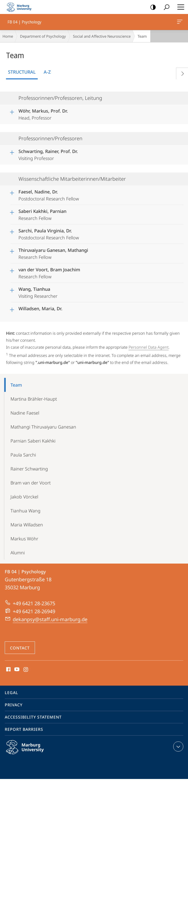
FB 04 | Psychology (179, 22)
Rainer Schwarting (29, 469)
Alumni (17, 553)
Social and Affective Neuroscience (102, 36)
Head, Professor (43, 114)
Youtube (16, 669)
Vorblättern (180, 72)
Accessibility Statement (33, 717)
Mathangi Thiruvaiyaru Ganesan (43, 427)
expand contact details (177, 746)
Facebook (8, 669)
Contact (20, 648)
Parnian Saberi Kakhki (32, 441)
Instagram (26, 669)
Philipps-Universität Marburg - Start (21, 7)
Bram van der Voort (30, 483)
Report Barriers (24, 729)
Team (16, 385)
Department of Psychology (43, 36)
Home (7, 36)
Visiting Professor (48, 154)
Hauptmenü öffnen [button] (179, 6)
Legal (11, 692)
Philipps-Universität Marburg (30, 751)
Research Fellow (42, 214)
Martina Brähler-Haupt (33, 399)
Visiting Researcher (37, 292)
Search (165, 7)
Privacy (13, 705)
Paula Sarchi (23, 455)
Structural (22, 72)
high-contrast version (151, 7)
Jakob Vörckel (24, 497)
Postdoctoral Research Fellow (48, 194)
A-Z (47, 72)
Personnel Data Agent (149, 347)
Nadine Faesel (24, 413)
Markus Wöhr (24, 539)
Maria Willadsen (26, 525)
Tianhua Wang (25, 511)
